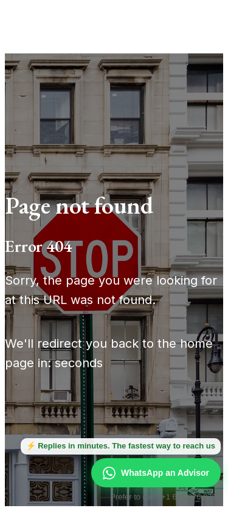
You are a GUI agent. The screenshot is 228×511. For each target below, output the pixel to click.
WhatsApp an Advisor (156, 473)
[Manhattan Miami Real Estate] (68, 19)
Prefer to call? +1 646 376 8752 (165, 496)
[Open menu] (200, 19)
